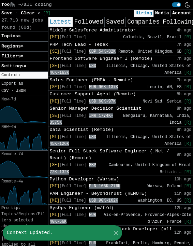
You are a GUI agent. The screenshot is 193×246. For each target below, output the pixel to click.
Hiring (143, 13)
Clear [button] (29, 13)
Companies (143, 21)
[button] (24, 75)
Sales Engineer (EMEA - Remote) (91, 80)
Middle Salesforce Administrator (93, 30)
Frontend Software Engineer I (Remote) (101, 58)
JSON (21, 90)
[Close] (115, 232)
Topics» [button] (11, 36)
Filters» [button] (12, 56)
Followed (88, 21)
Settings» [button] (13, 66)
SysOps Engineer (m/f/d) (82, 207)
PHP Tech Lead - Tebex (79, 44)
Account (182, 13)
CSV (5, 90)
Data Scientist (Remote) (82, 129)
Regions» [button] (12, 46)
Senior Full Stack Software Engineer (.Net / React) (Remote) (109, 155)
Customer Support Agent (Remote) (93, 94)
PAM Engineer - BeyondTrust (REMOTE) (98, 193)
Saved (115, 21)
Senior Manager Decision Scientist (96, 108)
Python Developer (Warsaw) (84, 179)
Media (162, 13)
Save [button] (8, 13)
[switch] (176, 4)
